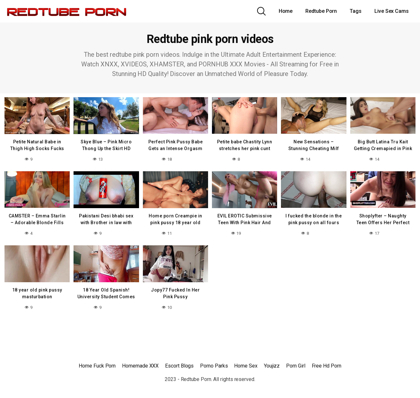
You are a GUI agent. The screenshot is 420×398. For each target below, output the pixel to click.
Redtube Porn (321, 11)
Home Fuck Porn (97, 366)
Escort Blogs (179, 366)
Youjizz (272, 366)
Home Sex (245, 366)
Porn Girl (295, 366)
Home (286, 11)
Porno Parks (214, 366)
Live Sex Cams (391, 11)
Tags (356, 11)
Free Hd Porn (326, 366)
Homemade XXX (140, 366)
